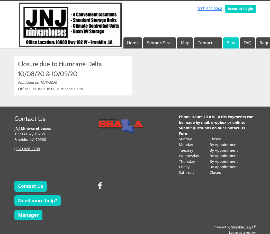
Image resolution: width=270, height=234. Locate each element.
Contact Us (207, 43)
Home (133, 43)
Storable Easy (243, 227)
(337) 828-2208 (209, 8)
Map (185, 43)
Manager (28, 215)
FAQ (247, 43)
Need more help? (37, 200)
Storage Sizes (160, 43)
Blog (231, 43)
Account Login (240, 8)
